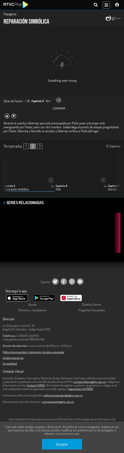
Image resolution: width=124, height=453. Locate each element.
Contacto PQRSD (36, 385)
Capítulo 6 (61, 185)
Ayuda (32, 304)
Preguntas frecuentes (91, 310)
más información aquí (67, 434)
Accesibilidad (10, 363)
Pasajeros (10, 14)
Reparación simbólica (16, 189)
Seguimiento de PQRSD (80, 389)
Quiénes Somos (91, 304)
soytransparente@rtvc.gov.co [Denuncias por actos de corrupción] (58, 402)
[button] (116, 176)
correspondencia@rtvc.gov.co (89, 382)
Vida (58, 189)
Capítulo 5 (9, 185)
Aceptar (62, 444)
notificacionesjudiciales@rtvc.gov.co (63, 395)
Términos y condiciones (32, 310)
